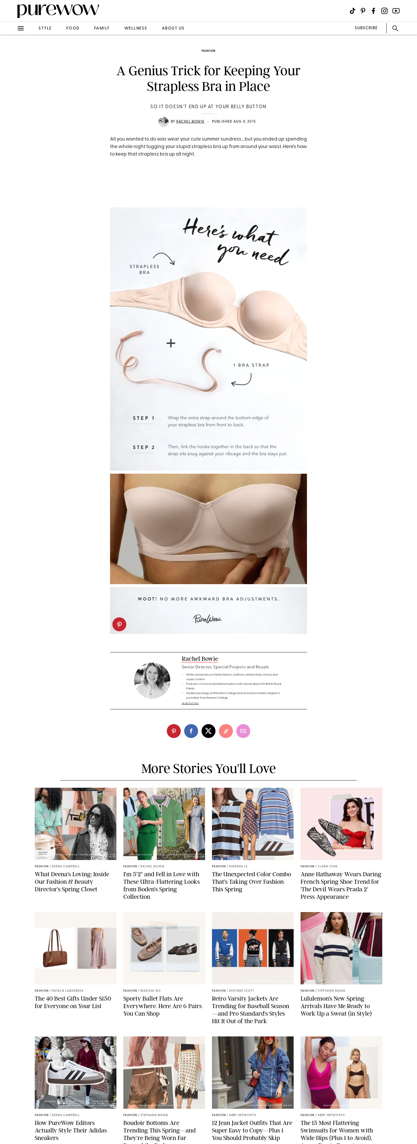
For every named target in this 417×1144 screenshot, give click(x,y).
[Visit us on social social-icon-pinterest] (363, 11)
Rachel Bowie (190, 121)
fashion (208, 51)
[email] (243, 731)
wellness (135, 28)
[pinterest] (119, 624)
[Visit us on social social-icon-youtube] (396, 10)
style (45, 28)
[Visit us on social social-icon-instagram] (384, 10)
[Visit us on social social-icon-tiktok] (353, 11)
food (73, 28)
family (102, 28)
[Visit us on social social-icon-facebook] (373, 11)
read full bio (190, 703)
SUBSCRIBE (366, 28)
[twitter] (208, 731)
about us (173, 28)
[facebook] (191, 731)
